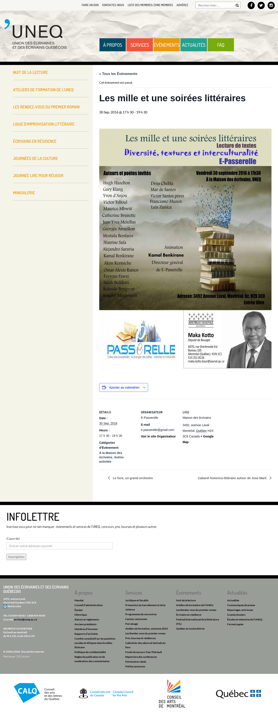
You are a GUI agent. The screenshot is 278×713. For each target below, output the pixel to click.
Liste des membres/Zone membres (149, 5)
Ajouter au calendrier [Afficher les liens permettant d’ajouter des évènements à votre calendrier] (124, 387)
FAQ (220, 45)
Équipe (78, 610)
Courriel (13, 538)
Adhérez (182, 5)
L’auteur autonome (136, 619)
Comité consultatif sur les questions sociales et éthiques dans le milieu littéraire (94, 643)
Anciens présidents (85, 624)
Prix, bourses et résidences (140, 638)
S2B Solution (23, 656)
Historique (80, 614)
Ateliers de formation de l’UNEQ (43, 89)
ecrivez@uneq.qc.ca (25, 619)
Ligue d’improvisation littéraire (43, 124)
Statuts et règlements (86, 619)
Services (140, 45)
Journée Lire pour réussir (38, 175)
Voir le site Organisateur (158, 436)
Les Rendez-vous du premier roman (46, 107)
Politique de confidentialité (90, 652)
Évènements (167, 45)
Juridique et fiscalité (136, 600)
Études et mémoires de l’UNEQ (244, 619)
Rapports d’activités (86, 633)
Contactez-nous (111, 5)
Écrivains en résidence (34, 141)
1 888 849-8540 (36, 615)
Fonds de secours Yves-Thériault (143, 652)
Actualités (193, 45)
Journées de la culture (35, 158)
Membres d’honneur (86, 629)
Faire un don (87, 5)
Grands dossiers (236, 614)
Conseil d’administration (88, 605)
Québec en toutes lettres (190, 628)
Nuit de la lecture (30, 72)
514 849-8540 (16, 615)
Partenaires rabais (135, 661)
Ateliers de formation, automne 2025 (146, 628)
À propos (112, 45)
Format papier (235, 624)
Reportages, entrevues (240, 610)
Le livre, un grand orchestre (132, 478)
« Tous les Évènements (118, 74)
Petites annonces (135, 666)
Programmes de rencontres (141, 614)
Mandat (79, 600)
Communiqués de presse (241, 605)
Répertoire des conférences (141, 656)
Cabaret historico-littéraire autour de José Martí (232, 478)
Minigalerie (24, 192)
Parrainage (131, 623)
